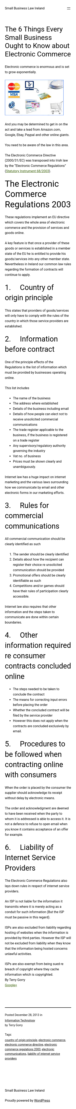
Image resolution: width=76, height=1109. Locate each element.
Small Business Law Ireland (25, 8)
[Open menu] (68, 8)
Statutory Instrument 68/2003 (27, 171)
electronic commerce (52, 1040)
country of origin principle (21, 1040)
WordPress (42, 1100)
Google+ (11, 985)
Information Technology (20, 1020)
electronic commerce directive (24, 1044)
